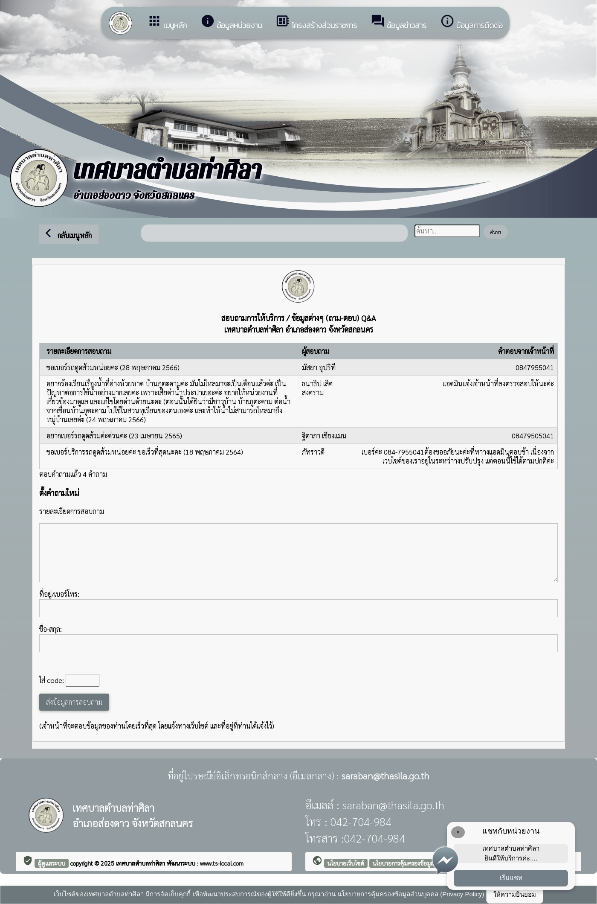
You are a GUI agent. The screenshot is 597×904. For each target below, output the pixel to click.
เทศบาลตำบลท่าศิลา (141, 863)
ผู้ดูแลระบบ (51, 863)
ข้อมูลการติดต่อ (471, 22)
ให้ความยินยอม (514, 894)
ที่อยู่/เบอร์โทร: (298, 603)
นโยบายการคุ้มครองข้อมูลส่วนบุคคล (416, 863)
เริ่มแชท (511, 877)
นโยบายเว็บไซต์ (345, 863)
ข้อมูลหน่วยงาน (231, 22)
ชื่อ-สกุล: (298, 638)
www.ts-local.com (221, 863)
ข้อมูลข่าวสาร (398, 22)
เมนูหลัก (167, 22)
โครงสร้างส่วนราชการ (316, 22)
